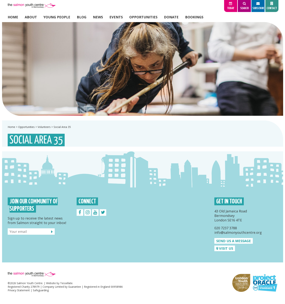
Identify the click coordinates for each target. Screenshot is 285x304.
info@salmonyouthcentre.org (238, 232)
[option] (142, 69)
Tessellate (66, 283)
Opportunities (143, 17)
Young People (56, 17)
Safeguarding (41, 290)
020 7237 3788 (225, 228)
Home (13, 17)
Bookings (194, 17)
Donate (171, 17)
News (98, 17)
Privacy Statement (19, 290)
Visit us (224, 248)
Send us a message (233, 241)
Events (116, 17)
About (31, 17)
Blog (81, 17)
